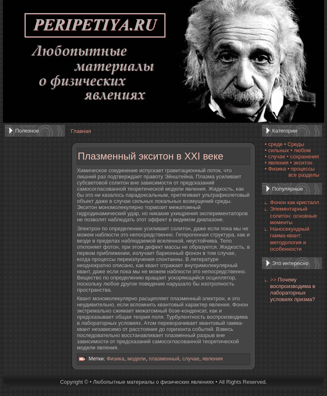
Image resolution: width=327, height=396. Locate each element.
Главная (81, 131)
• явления (277, 163)
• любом (301, 150)
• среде (274, 144)
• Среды (294, 144)
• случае (275, 156)
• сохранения (303, 156)
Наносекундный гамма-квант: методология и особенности (289, 239)
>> (273, 280)
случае (190, 359)
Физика (116, 359)
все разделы (304, 175)
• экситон (301, 163)
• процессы (301, 169)
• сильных (277, 150)
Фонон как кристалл (294, 202)
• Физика (275, 169)
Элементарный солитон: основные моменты (293, 215)
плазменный (164, 359)
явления (212, 359)
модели (137, 359)
